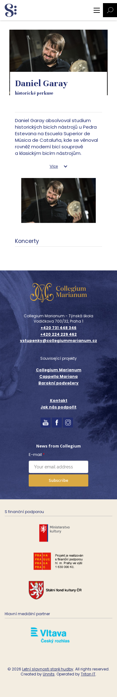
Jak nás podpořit (58, 407)
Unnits (49, 674)
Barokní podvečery (58, 383)
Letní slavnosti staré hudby (47, 669)
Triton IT (88, 674)
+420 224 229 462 (58, 334)
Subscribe (58, 480)
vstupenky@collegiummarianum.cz (58, 340)
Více (54, 166)
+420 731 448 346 (58, 327)
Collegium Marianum (58, 370)
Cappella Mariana (58, 376)
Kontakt (58, 400)
